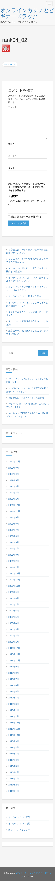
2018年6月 (13, 760)
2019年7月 (13, 679)
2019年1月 (13, 716)
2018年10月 (14, 735)
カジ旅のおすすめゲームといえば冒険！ (27, 397)
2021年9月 (13, 517)
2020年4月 (13, 623)
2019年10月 (14, 660)
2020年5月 (13, 617)
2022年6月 (13, 474)
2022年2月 (13, 492)
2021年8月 (13, 523)
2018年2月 (13, 784)
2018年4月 (13, 772)
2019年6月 (13, 685)
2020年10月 (14, 586)
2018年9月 (13, 741)
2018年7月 (13, 753)
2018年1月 (13, 791)
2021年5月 (13, 542)
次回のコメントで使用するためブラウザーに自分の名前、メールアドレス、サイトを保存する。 (26, 187)
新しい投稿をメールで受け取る (26, 216)
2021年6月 (13, 536)
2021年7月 (13, 530)
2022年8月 (13, 468)
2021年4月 (13, 548)
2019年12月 (14, 648)
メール (12, 156)
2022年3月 (13, 486)
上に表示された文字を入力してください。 (26, 203)
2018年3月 (13, 778)
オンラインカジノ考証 (19, 823)
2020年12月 (14, 573)
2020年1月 (13, 642)
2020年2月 (13, 635)
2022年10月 (14, 461)
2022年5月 (13, 480)
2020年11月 (14, 579)
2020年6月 (13, 610)
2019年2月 (13, 710)
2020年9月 (13, 592)
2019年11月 (14, 654)
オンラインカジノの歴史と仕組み (24, 296)
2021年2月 (13, 561)
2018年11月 (14, 729)
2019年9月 (13, 666)
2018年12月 (14, 722)
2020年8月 (13, 598)
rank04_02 (9, 64)
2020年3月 (13, 629)
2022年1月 (13, 499)
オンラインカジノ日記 (19, 817)
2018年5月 (13, 766)
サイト (11, 168)
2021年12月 (14, 505)
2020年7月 (13, 604)
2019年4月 (13, 697)
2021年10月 (14, 511)
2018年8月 (13, 747)
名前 (11, 144)
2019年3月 (13, 704)
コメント (12, 107)
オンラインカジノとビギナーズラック (27, 13)
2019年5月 (13, 691)
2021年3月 (13, 555)
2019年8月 (13, 673)
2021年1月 (13, 567)
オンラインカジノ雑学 (19, 830)
